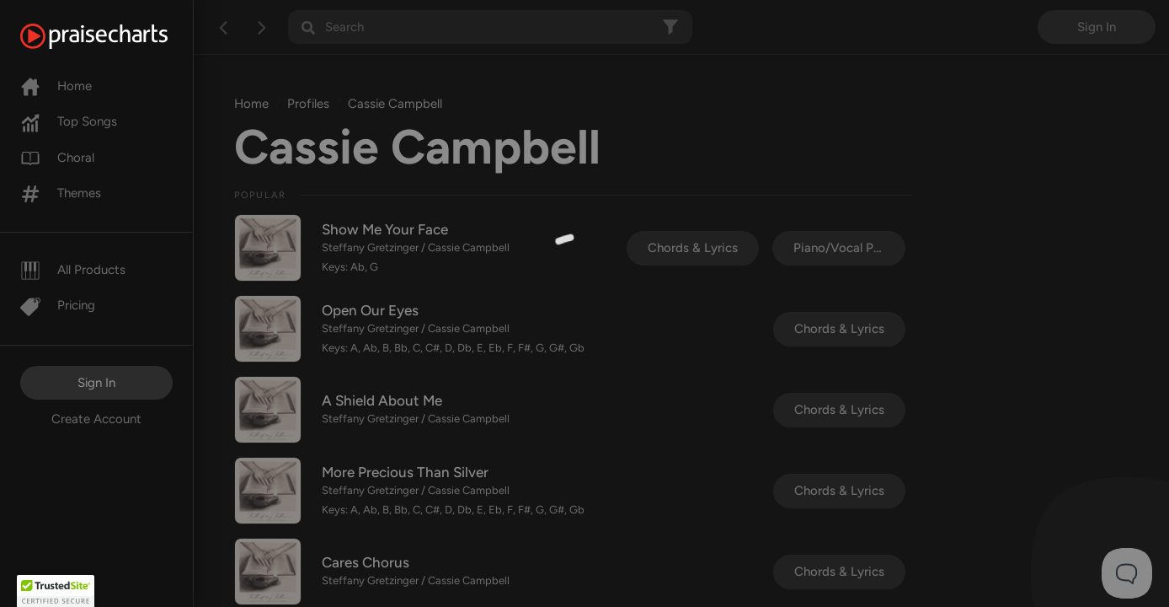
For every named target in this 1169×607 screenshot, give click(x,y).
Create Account (96, 419)
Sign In (96, 382)
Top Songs (68, 121)
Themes (60, 193)
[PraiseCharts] (115, 36)
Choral (57, 157)
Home (56, 86)
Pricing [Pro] (57, 305)
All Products (72, 269)
